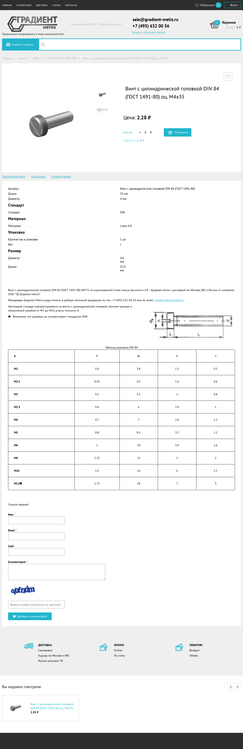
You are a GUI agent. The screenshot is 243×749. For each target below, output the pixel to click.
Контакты (71, 5)
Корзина (229, 22)
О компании (23, 5)
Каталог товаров (22, 44)
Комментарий (18, 562)
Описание (38, 176)
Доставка (42, 5)
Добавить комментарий (30, 616)
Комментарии (61, 176)
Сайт (11, 546)
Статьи (56, 5)
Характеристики (13, 176)
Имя (11, 514)
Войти (234, 5)
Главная (7, 5)
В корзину (181, 132)
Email (12, 530)
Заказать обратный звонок (148, 32)
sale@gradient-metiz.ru (155, 19)
